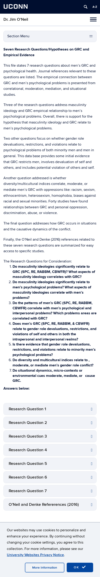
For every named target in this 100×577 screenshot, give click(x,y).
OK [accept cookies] (80, 567)
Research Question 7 (28, 491)
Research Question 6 (28, 477)
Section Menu (18, 36)
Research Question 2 (28, 422)
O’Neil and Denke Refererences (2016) (44, 504)
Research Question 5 (28, 463)
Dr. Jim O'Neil (15, 19)
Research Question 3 (28, 436)
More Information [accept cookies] (44, 567)
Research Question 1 (27, 409)
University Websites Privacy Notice (35, 555)
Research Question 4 (28, 450)
